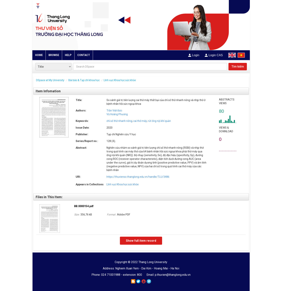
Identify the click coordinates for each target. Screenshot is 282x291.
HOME (39, 55)
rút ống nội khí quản (159, 120)
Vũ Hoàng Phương (117, 114)
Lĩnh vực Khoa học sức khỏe (120, 80)
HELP (68, 55)
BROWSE (54, 55)
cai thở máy (140, 120)
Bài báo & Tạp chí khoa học (84, 80)
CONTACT (83, 55)
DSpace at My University (50, 80)
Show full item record (141, 240)
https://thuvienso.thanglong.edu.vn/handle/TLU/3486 (138, 176)
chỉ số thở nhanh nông (119, 120)
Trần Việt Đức (114, 110)
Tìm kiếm (237, 66)
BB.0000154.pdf (84, 206)
